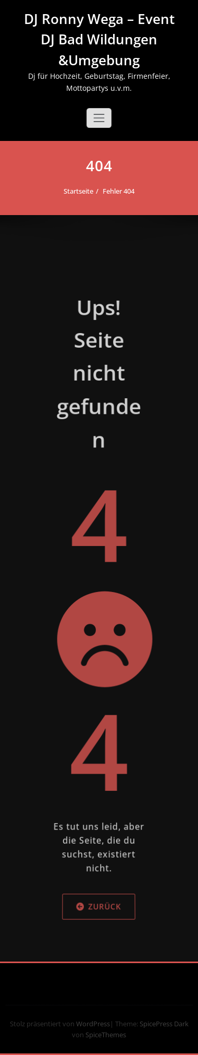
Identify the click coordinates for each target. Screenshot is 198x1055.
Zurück (98, 942)
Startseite (81, 191)
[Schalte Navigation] (99, 118)
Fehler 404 (121, 191)
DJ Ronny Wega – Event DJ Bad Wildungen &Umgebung (99, 39)
